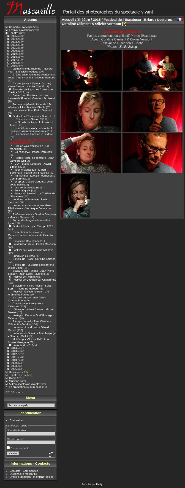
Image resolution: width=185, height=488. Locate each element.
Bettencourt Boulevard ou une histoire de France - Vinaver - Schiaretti (31, 97)
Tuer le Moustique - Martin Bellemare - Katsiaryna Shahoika (29, 171)
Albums (30, 19)
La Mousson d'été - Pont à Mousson (34, 243)
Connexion (16, 420)
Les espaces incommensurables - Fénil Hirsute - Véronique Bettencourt (30, 207)
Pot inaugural (22, 190)
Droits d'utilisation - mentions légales (32, 476)
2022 (14, 44)
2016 (14, 62)
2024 (14, 38)
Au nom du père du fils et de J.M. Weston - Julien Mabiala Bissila (30, 106)
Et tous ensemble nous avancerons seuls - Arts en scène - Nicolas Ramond (31, 76)
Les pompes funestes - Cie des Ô (34, 133)
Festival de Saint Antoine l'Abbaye (33, 249)
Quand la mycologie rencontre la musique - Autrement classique (31, 129)
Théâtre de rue (18, 374)
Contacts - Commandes (24, 470)
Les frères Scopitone (26, 187)
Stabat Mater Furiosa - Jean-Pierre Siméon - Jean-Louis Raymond (31, 272)
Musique (14, 380)
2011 (14, 356)
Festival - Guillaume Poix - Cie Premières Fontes (28, 293)
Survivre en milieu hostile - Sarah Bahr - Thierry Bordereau (30, 287)
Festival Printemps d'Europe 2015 (33, 226)
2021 (14, 47)
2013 (14, 350)
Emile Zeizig (128, 46)
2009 (14, 362)
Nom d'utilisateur (17, 430)
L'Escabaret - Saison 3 (27, 119)
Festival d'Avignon (20, 29)
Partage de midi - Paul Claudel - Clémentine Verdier (29, 323)
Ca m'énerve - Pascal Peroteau (33, 151)
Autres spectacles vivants (24, 383)
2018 (14, 56)
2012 (14, 353)
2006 (14, 368)
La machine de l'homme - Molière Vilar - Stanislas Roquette (30, 70)
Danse (13, 371)
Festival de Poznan (24, 276)
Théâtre (13, 32)
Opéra (12, 377)
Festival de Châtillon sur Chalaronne (34, 279)
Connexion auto (18, 448)
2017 (14, 59)
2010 (14, 359)
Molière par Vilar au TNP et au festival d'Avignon (28, 340)
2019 (14, 53)
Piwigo (99, 484)
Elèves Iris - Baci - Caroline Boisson (34, 258)
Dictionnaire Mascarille (23, 473)
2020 (14, 50)
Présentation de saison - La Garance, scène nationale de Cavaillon (31, 233)
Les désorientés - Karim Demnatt (32, 110)
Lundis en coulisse (24, 255)
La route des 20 (22, 344)
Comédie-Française (21, 26)
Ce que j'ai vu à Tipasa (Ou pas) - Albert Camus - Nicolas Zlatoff (30, 85)
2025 (14, 35)
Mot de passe (15, 438)
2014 (14, 347)
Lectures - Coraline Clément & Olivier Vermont (118, 22)
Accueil (68, 19)
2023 (14, 41)
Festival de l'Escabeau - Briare (31, 116)
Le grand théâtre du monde (25, 386)
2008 (14, 365)
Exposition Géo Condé (26, 240)
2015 (14, 65)
